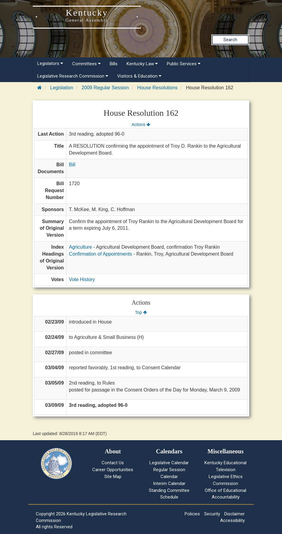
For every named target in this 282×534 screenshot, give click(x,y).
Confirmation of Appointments (100, 253)
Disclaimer (234, 514)
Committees (86, 63)
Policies (192, 514)
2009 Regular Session (105, 87)
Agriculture (80, 247)
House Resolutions (157, 87)
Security (212, 514)
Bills (114, 63)
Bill (72, 164)
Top (141, 312)
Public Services (184, 63)
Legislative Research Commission (72, 76)
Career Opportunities (112, 469)
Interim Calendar (169, 483)
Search (230, 39)
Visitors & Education (139, 76)
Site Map (112, 476)
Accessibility (232, 520)
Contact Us (113, 462)
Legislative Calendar (169, 462)
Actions (141, 124)
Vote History (82, 279)
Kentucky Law (142, 63)
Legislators (50, 63)
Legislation (61, 87)
